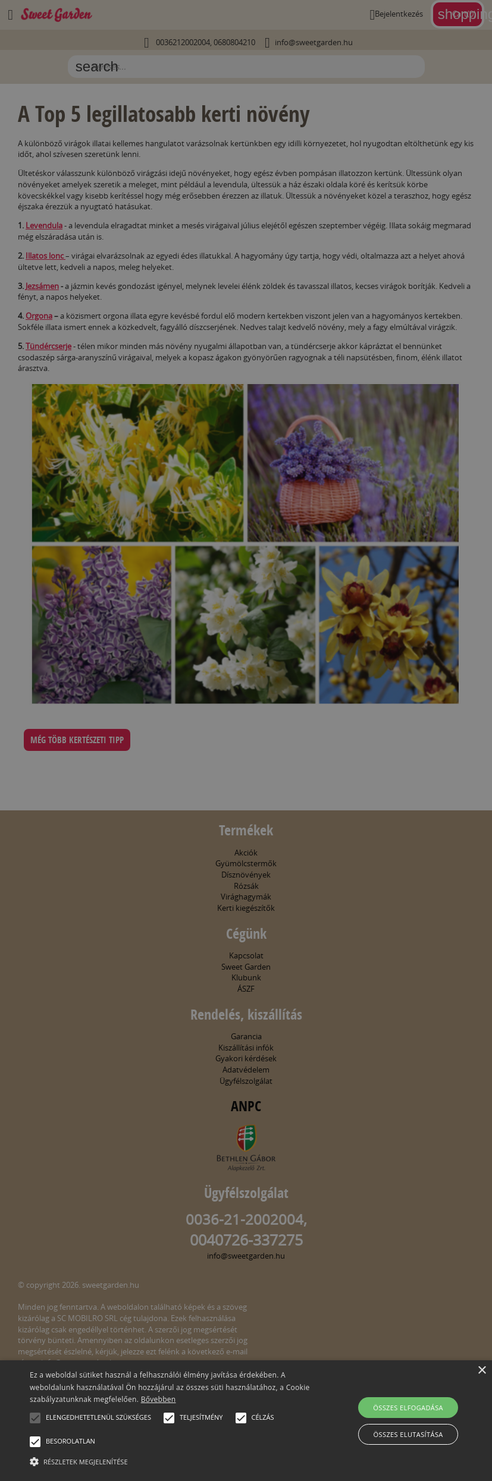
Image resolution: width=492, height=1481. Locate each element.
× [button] (481, 1370)
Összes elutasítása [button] (408, 1434)
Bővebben (158, 1399)
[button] (35, 1418)
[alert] (246, 740)
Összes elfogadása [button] (408, 1407)
